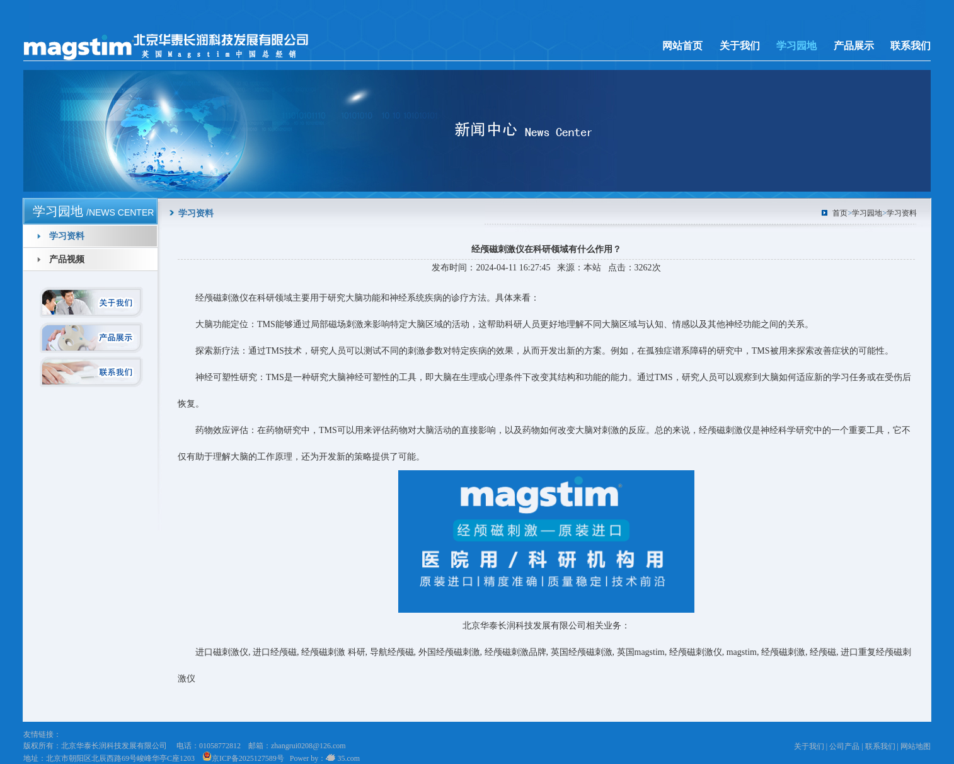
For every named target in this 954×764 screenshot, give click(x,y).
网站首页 (682, 45)
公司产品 (844, 746)
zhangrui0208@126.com (308, 745)
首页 (840, 213)
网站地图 (915, 746)
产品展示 (854, 45)
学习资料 (66, 236)
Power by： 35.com (323, 758)
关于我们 (740, 45)
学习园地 (796, 45)
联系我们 (910, 45)
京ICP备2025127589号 (243, 758)
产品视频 (66, 259)
